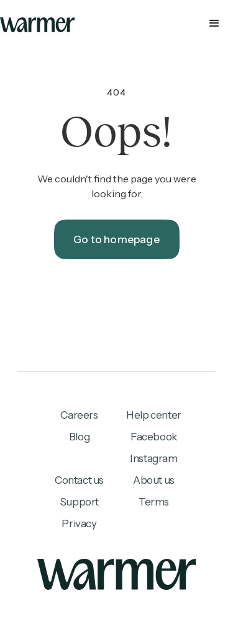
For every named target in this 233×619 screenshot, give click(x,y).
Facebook (153, 436)
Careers (79, 415)
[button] (116, 25)
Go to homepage (116, 239)
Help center (153, 415)
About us (154, 480)
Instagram (153, 458)
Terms (154, 502)
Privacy (79, 523)
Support (79, 502)
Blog (79, 436)
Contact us (79, 480)
